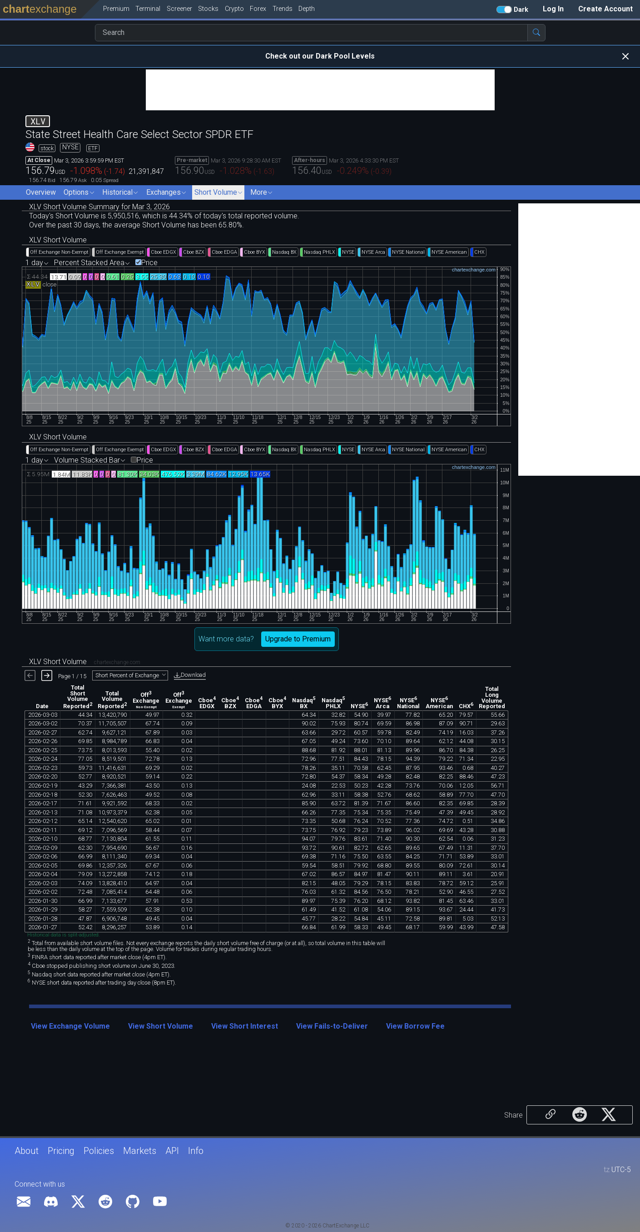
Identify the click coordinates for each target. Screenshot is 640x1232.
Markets (139, 1150)
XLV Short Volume (58, 240)
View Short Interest (244, 1026)
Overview (41, 192)
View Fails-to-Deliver (332, 1026)
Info (195, 1150)
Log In (553, 9)
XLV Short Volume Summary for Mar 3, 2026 (99, 206)
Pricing (61, 1150)
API (172, 1150)
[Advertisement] (320, 89)
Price (149, 262)
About (27, 1150)
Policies (99, 1150)
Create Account (605, 9)
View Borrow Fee (415, 1026)
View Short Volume (160, 1026)
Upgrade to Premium (298, 639)
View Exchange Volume (70, 1026)
